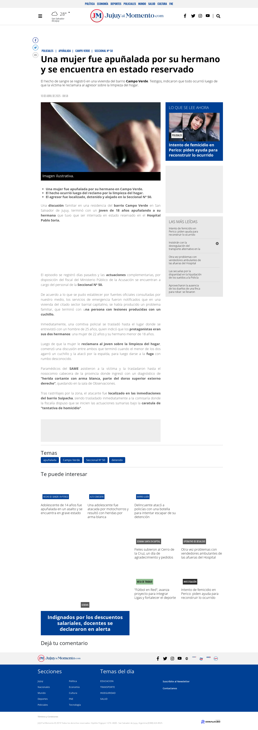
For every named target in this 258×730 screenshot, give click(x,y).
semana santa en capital (148, 541)
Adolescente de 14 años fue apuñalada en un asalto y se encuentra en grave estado (61, 509)
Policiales (130, 4)
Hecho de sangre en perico (55, 496)
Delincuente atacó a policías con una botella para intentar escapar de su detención (155, 511)
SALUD (103, 698)
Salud (151, 4)
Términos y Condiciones (48, 716)
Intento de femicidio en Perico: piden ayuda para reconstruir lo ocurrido (193, 150)
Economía (102, 4)
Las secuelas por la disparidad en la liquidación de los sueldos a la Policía (185, 274)
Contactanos (170, 688)
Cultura (162, 4)
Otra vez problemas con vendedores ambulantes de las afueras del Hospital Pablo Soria (185, 261)
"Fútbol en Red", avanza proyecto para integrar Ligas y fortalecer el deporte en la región (155, 595)
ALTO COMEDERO (97, 496)
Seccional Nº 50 (95, 460)
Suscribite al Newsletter (176, 681)
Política (90, 4)
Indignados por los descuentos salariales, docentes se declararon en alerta (85, 623)
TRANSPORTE (107, 687)
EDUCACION (107, 681)
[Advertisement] (100, 430)
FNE (171, 4)
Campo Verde (71, 460)
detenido (117, 460)
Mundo (142, 4)
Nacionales (44, 687)
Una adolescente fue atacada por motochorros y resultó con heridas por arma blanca (108, 511)
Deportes (116, 4)
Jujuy (40, 681)
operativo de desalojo (194, 541)
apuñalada (49, 460)
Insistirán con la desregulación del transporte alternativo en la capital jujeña (184, 247)
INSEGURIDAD (108, 692)
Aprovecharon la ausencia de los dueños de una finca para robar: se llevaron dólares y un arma (184, 290)
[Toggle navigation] (40, 16)
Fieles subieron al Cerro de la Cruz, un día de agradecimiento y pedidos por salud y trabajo (154, 555)
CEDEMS (85, 605)
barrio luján (143, 496)
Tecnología (75, 704)
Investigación (190, 582)
